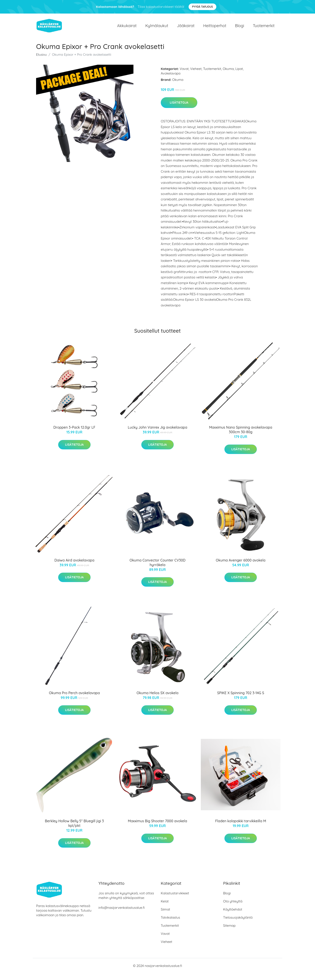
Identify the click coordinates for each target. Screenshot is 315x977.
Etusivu (41, 58)
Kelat (165, 905)
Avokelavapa (170, 77)
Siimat (165, 913)
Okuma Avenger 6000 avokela (241, 564)
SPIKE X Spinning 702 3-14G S (240, 696)
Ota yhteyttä (232, 905)
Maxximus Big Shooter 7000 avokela (157, 825)
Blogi (239, 27)
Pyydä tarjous (202, 6)
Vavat (184, 72)
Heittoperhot (214, 27)
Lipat (239, 72)
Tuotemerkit (264, 27)
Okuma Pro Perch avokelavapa (74, 696)
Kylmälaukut (156, 27)
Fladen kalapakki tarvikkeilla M (240, 825)
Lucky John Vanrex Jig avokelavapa (157, 431)
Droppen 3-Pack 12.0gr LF (74, 431)
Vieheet (195, 72)
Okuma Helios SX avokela (157, 696)
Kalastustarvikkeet (175, 897)
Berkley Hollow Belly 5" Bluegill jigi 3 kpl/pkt (74, 827)
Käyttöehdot (232, 913)
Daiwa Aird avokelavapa (74, 564)
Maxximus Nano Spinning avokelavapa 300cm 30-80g (240, 433)
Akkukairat (126, 27)
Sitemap (229, 929)
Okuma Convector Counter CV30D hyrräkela (158, 566)
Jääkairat (185, 27)
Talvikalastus (170, 921)
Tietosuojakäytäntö (238, 921)
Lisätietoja (179, 106)
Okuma (228, 72)
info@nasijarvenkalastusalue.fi (121, 911)
